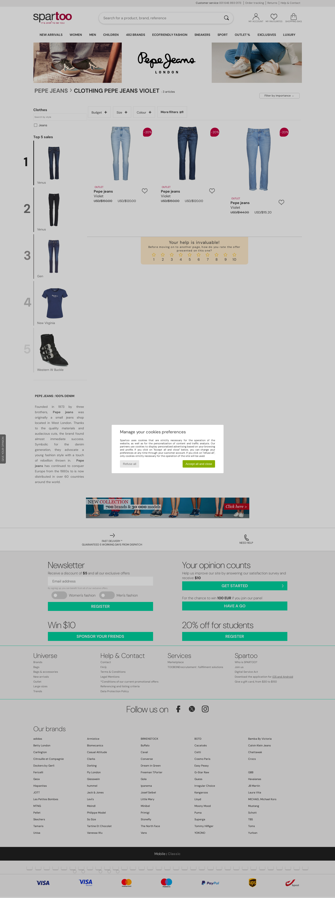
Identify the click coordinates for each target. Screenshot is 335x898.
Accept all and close (199, 464)
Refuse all (129, 464)
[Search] (226, 18)
